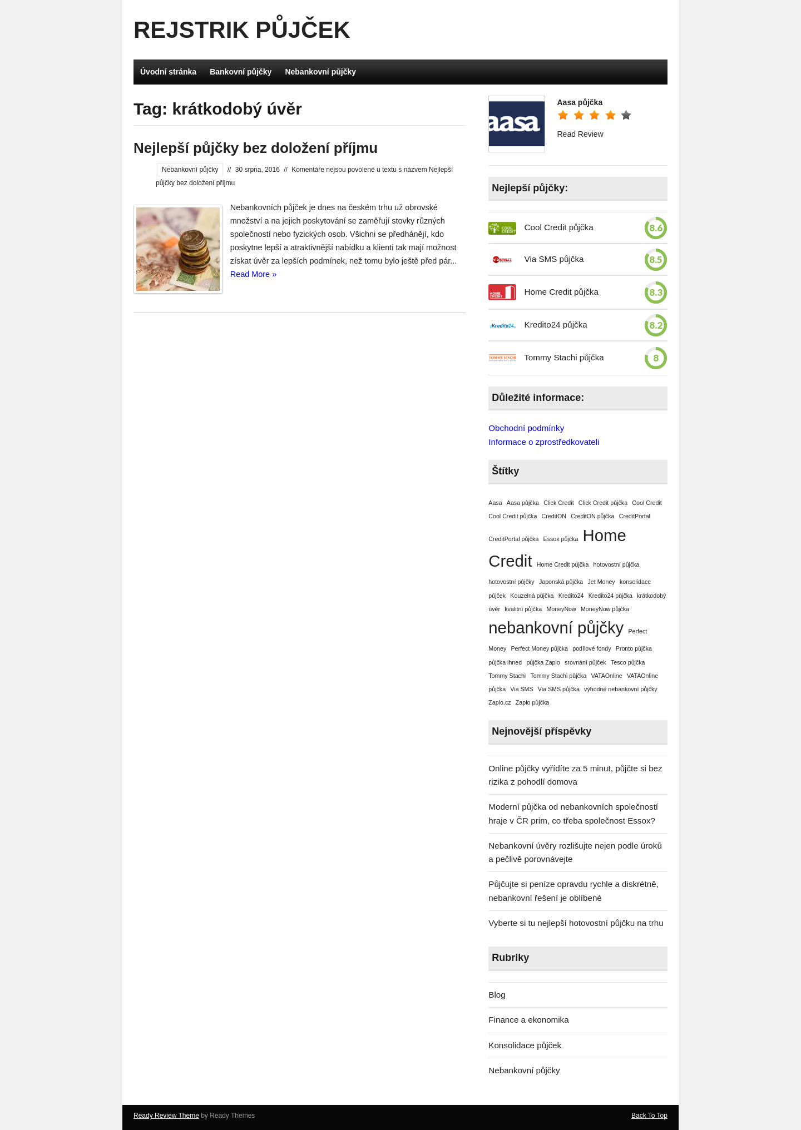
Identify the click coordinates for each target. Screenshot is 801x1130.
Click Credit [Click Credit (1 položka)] (558, 502)
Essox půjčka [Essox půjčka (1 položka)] (560, 539)
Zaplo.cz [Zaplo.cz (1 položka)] (499, 702)
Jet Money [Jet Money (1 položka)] (601, 581)
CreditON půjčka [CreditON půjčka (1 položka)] (592, 516)
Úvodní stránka (168, 71)
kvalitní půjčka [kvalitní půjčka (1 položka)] (523, 609)
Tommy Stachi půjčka (564, 357)
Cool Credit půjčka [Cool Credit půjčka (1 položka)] (512, 516)
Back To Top (649, 1115)
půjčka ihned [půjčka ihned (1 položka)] (505, 662)
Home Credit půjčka (562, 291)
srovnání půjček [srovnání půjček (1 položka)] (585, 662)
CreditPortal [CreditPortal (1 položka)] (634, 516)
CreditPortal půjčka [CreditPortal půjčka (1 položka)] (513, 539)
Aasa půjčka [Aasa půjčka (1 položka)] (523, 502)
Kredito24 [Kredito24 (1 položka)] (571, 595)
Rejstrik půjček (242, 30)
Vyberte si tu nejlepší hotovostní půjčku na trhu (575, 923)
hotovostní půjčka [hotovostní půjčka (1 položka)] (617, 564)
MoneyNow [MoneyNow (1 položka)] (561, 609)
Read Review (580, 134)
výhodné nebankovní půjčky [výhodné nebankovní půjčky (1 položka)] (620, 689)
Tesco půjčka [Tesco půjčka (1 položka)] (628, 662)
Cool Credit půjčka (559, 227)
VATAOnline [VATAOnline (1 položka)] (606, 675)
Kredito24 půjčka (556, 324)
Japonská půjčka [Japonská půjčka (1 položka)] (561, 581)
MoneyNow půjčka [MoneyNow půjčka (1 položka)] (605, 609)
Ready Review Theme (166, 1115)
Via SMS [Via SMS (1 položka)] (521, 689)
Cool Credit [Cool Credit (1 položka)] (646, 502)
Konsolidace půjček (524, 1045)
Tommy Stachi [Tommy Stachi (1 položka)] (507, 675)
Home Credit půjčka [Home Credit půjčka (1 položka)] (563, 564)
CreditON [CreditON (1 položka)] (554, 516)
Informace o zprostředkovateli (543, 442)
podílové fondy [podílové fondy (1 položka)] (591, 648)
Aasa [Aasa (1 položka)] (495, 502)
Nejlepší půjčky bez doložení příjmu (256, 148)
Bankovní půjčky (240, 71)
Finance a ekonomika (528, 1019)
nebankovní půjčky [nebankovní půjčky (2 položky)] (556, 627)
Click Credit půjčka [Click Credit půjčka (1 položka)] (602, 502)
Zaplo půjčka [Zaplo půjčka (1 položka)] (532, 702)
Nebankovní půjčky (320, 71)
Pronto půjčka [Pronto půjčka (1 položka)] (634, 648)
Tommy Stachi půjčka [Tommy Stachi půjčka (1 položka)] (558, 675)
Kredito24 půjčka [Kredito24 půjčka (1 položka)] (610, 595)
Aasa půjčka (579, 102)
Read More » (253, 274)
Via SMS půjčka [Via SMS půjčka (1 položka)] (559, 689)
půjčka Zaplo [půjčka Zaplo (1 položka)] (543, 662)
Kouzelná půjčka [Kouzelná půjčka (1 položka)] (531, 595)
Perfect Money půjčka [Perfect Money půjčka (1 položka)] (539, 648)
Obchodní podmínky (526, 428)
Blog (496, 994)
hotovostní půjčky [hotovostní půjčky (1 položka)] (511, 581)
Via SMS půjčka (554, 259)
